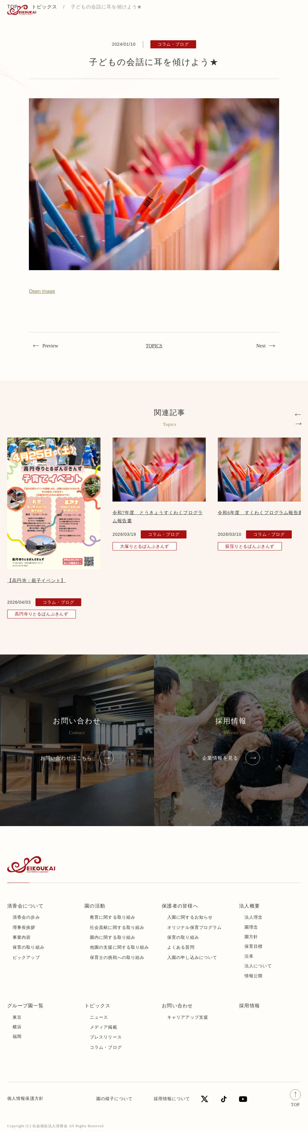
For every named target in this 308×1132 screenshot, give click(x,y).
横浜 (17, 1027)
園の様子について (114, 1099)
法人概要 (249, 905)
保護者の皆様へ (180, 905)
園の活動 (95, 905)
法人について (258, 966)
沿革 (249, 956)
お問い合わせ (177, 1005)
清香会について (25, 905)
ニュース (99, 1017)
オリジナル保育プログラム (194, 927)
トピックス (97, 1005)
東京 (17, 1017)
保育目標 (254, 946)
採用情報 (249, 1005)
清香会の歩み (26, 917)
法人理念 (254, 917)
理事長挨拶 (24, 927)
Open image (42, 291)
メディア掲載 (103, 1027)
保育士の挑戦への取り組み (117, 957)
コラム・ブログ (106, 1047)
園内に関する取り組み (112, 937)
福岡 (17, 1036)
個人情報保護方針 (25, 1098)
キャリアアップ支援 (187, 1017)
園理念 (251, 927)
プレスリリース (106, 1037)
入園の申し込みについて (192, 957)
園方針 (251, 937)
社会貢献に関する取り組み (117, 927)
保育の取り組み (29, 947)
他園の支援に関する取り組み (119, 947)
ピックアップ (26, 957)
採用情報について (172, 1099)
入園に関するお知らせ (190, 917)
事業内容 (22, 937)
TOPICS (154, 345)
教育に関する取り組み (112, 917)
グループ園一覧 (25, 1005)
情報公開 (254, 976)
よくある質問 (181, 947)
